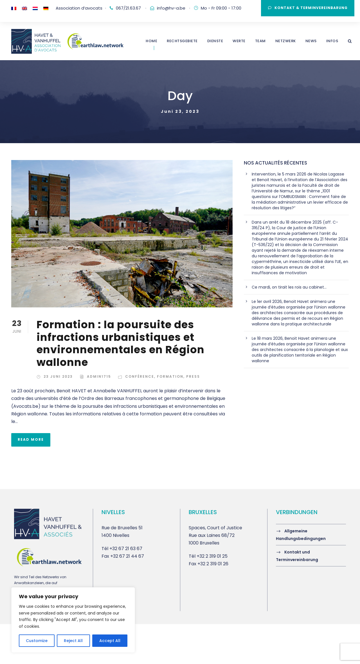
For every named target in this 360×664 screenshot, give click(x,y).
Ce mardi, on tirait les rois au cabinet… (289, 287)
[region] (73, 620)
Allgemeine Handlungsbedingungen (301, 534)
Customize (37, 640)
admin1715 (99, 376)
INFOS (332, 41)
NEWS (311, 41)
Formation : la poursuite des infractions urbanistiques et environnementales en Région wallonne (120, 343)
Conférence (139, 376)
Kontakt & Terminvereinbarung (308, 7)
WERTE (239, 41)
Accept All (109, 640)
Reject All (73, 640)
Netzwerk (285, 41)
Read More (31, 439)
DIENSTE (215, 41)
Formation (170, 376)
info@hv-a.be (171, 8)
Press (193, 376)
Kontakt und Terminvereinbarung (297, 555)
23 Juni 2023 (58, 376)
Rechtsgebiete (182, 41)
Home (151, 41)
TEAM (260, 41)
